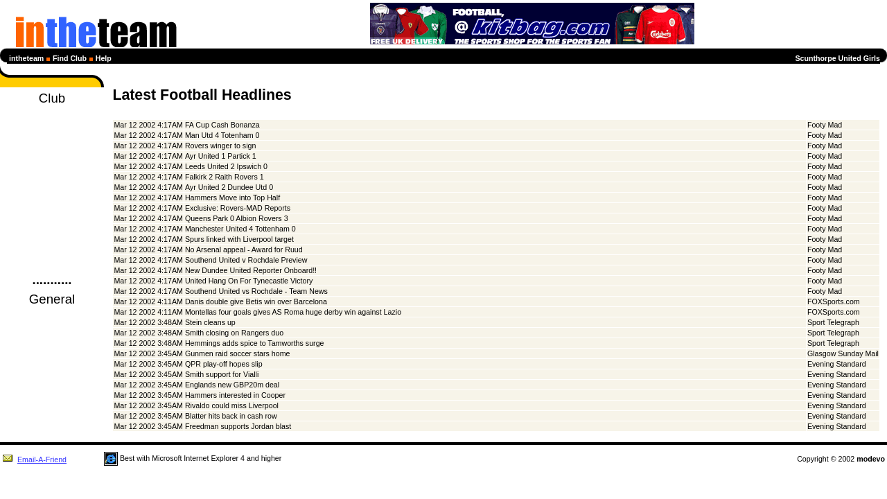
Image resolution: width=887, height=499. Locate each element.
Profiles (51, 202)
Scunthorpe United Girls (837, 58)
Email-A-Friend (34, 459)
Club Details (51, 226)
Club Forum (52, 239)
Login (52, 264)
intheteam (26, 58)
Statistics (51, 189)
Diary (52, 139)
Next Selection (51, 177)
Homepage (52, 114)
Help (104, 58)
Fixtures (51, 152)
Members (52, 214)
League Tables (51, 164)
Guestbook (52, 251)
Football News (52, 315)
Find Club (70, 58)
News (52, 127)
